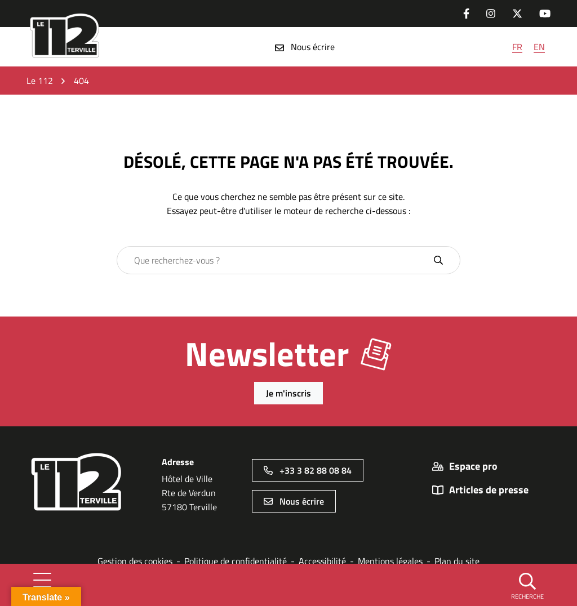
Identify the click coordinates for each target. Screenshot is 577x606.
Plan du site (457, 561)
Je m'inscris (288, 393)
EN (539, 47)
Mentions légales (390, 561)
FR (517, 47)
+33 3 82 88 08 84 (308, 470)
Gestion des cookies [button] (134, 561)
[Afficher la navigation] (42, 584)
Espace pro (473, 466)
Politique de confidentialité (235, 561)
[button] (527, 585)
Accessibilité (322, 561)
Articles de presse (489, 490)
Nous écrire (305, 47)
